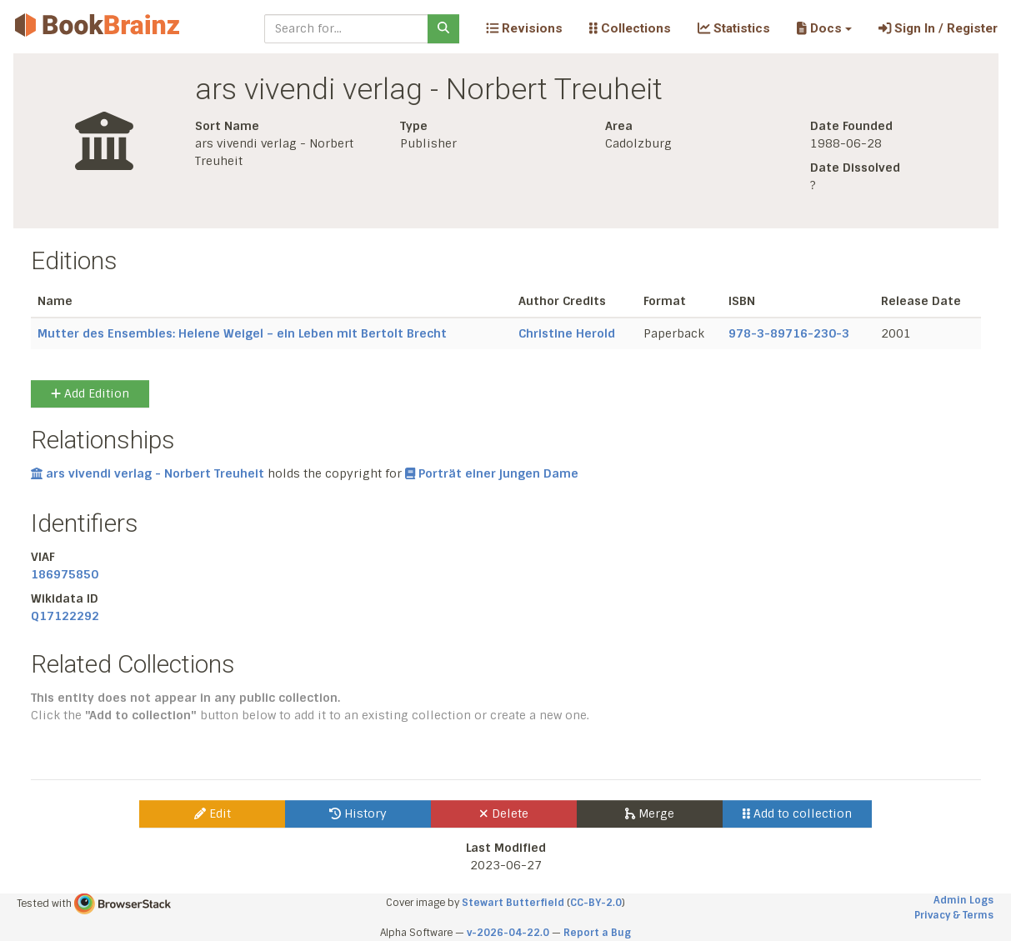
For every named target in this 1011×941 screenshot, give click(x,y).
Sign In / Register (938, 28)
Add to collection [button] (797, 813)
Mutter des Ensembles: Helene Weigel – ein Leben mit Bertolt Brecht (242, 333)
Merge (649, 813)
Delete (503, 813)
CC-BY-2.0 (596, 902)
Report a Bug (597, 932)
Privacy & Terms (953, 915)
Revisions (524, 28)
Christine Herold (566, 333)
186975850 (64, 574)
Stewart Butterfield (513, 902)
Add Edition (90, 393)
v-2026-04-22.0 (508, 932)
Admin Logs (963, 900)
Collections (630, 28)
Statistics (734, 28)
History (358, 813)
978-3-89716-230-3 (788, 333)
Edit (212, 813)
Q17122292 (65, 615)
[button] (823, 28)
